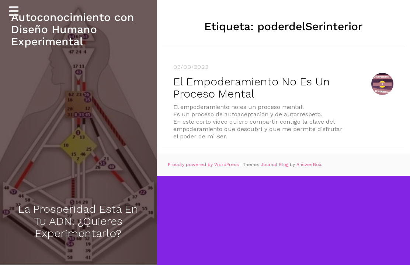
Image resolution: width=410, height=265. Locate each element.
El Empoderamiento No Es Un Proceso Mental (251, 87)
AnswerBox (308, 164)
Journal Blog (275, 164)
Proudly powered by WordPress (204, 164)
